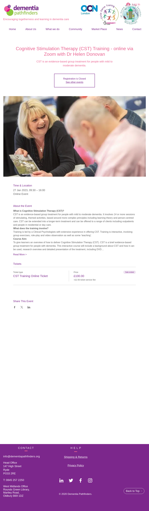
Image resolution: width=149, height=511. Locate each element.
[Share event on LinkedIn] (29, 307)
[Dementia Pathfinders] (61, 480)
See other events (74, 82)
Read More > (20, 254)
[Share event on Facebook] (14, 307)
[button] (134, 10)
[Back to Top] (134, 491)
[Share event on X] (21, 307)
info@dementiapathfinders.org (21, 456)
